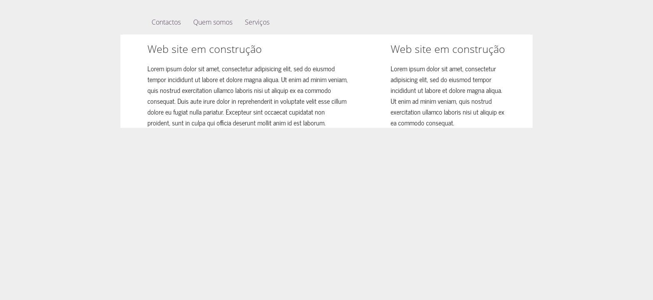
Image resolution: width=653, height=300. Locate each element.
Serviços (257, 22)
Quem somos (212, 22)
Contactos (166, 22)
